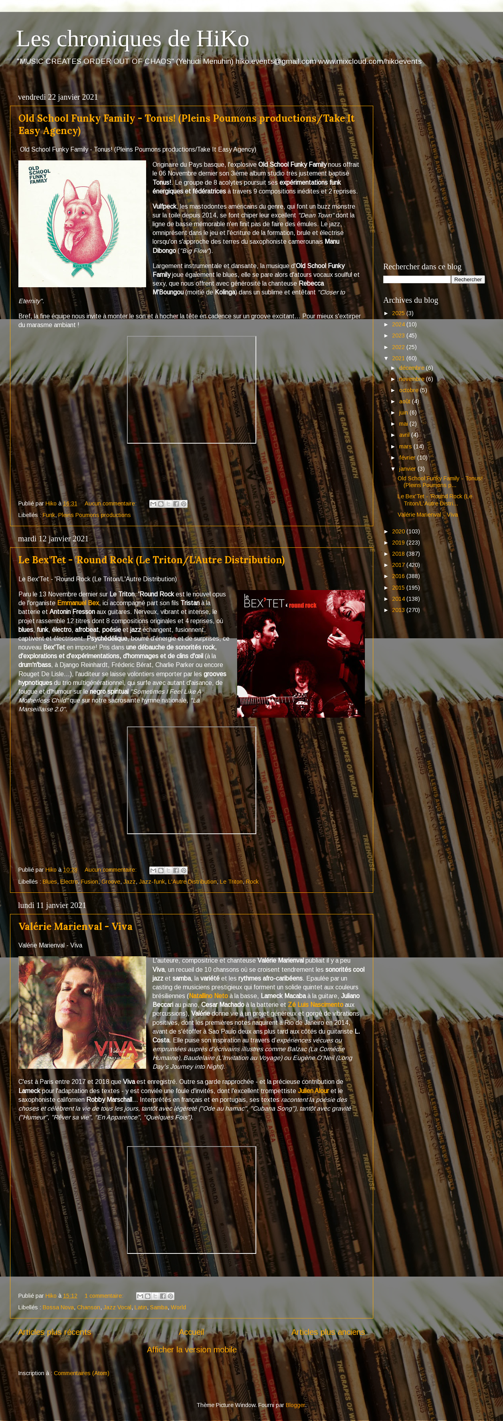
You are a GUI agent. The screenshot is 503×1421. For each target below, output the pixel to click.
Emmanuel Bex (78, 603)
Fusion (89, 881)
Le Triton (231, 881)
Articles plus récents (54, 1332)
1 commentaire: (105, 1296)
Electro (69, 881)
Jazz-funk (152, 881)
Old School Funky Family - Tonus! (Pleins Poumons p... (440, 481)
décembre (412, 368)
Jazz (129, 881)
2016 (399, 576)
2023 (399, 335)
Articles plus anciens (328, 1332)
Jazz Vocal (117, 1307)
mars (406, 446)
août (405, 401)
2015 (399, 587)
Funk (49, 515)
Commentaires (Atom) (81, 1373)
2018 (399, 554)
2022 (399, 347)
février (408, 457)
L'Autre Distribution (192, 881)
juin (404, 412)
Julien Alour (313, 1090)
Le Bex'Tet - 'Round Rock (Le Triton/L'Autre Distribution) (151, 560)
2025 (399, 313)
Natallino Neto (208, 996)
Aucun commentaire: (111, 503)
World (178, 1307)
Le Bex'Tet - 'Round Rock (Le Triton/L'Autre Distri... (435, 499)
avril (405, 435)
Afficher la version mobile (192, 1349)
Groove (110, 881)
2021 (399, 358)
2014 (399, 599)
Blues (50, 881)
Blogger (295, 1405)
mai (404, 423)
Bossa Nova (58, 1307)
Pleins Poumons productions (94, 515)
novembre (412, 379)
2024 (399, 324)
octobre (409, 390)
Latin (141, 1307)
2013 (399, 610)
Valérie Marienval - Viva (75, 926)
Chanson (88, 1307)
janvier (408, 469)
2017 (399, 565)
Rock (252, 881)
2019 (399, 542)
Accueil (191, 1332)
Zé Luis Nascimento (315, 1004)
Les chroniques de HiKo (133, 38)
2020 (399, 531)
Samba (159, 1307)
